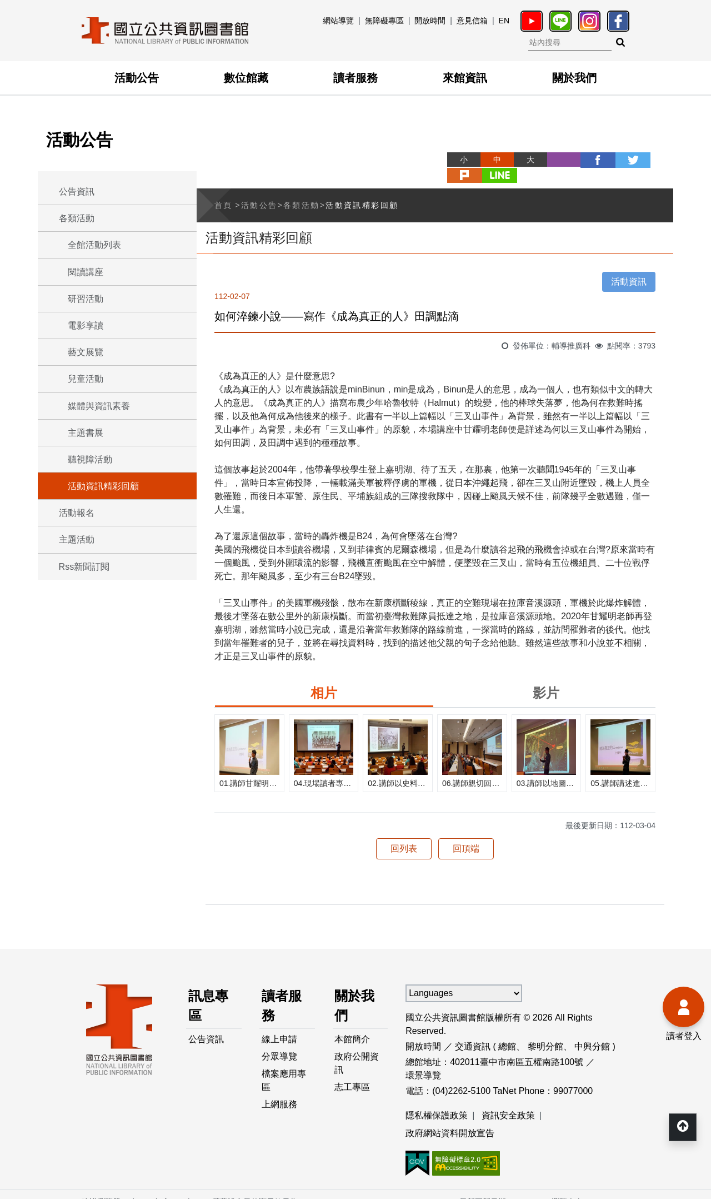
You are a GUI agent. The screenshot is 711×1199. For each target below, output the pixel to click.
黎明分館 (545, 1030)
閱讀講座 (85, 272)
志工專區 (352, 1073)
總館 (507, 1030)
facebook (556, 159)
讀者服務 (355, 78)
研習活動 (85, 299)
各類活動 (76, 218)
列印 (523, 159)
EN (504, 20)
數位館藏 (246, 78)
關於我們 (574, 78)
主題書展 (85, 432)
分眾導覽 (279, 1042)
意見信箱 (472, 20)
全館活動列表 (94, 245)
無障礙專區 (384, 20)
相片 (324, 676)
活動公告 (136, 78)
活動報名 (76, 513)
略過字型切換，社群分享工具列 (411, 149)
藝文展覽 (85, 352)
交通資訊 (472, 1030)
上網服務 (279, 1091)
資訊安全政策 (508, 1099)
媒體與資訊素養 (99, 406)
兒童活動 (85, 379)
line (656, 159)
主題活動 (76, 539)
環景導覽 (423, 1059)
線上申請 (279, 1024)
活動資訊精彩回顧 (103, 486)
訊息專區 (208, 990)
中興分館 (592, 1030)
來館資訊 (465, 78)
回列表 (403, 832)
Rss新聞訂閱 (84, 566)
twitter (590, 159)
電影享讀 (85, 325)
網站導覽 (338, 20)
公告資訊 (76, 191)
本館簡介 (352, 1024)
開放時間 (429, 20)
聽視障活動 (90, 459)
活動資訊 (629, 265)
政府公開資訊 (357, 1048)
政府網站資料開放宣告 (449, 1117)
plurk (623, 159)
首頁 (223, 189)
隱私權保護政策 (436, 1099)
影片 (546, 676)
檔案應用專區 (284, 1066)
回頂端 (466, 832)
